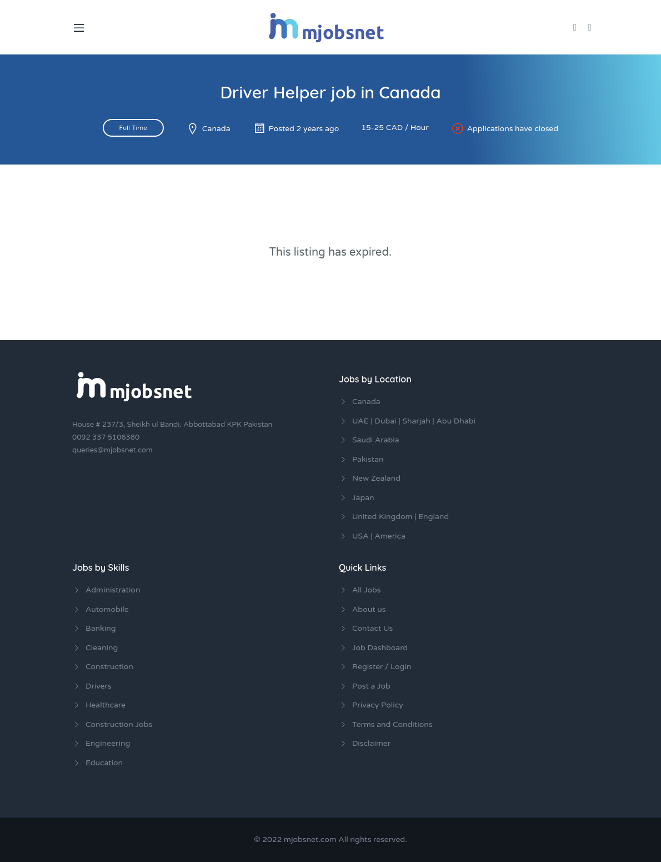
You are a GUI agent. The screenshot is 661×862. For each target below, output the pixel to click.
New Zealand (376, 478)
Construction (109, 666)
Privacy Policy (377, 705)
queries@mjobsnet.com (112, 450)
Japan (363, 497)
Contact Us (372, 628)
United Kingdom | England (400, 516)
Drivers (99, 686)
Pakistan (367, 459)
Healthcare (106, 705)
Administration (113, 590)
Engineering (108, 743)
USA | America (378, 536)
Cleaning (102, 647)
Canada (216, 128)
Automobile (107, 609)
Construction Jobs (119, 724)
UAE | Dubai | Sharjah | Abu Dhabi (413, 421)
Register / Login (381, 666)
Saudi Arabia (375, 440)
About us (368, 609)
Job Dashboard (380, 647)
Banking (101, 628)
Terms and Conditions (392, 724)
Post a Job (371, 686)
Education (104, 763)
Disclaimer (371, 743)
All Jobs (366, 590)
